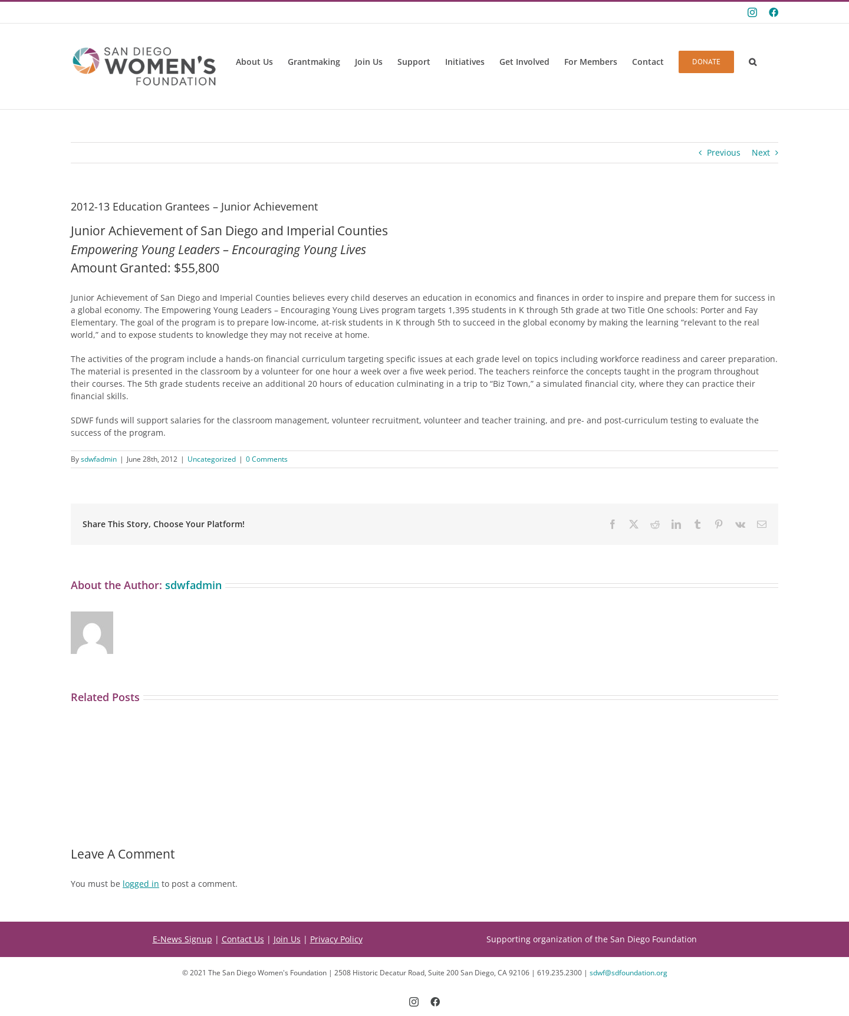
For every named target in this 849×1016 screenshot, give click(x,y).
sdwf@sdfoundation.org (628, 973)
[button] (752, 62)
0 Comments (267, 459)
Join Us (287, 939)
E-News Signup (182, 939)
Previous (724, 152)
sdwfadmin (99, 459)
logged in (141, 883)
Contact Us (243, 939)
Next (761, 152)
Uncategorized (211, 459)
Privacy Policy (336, 939)
